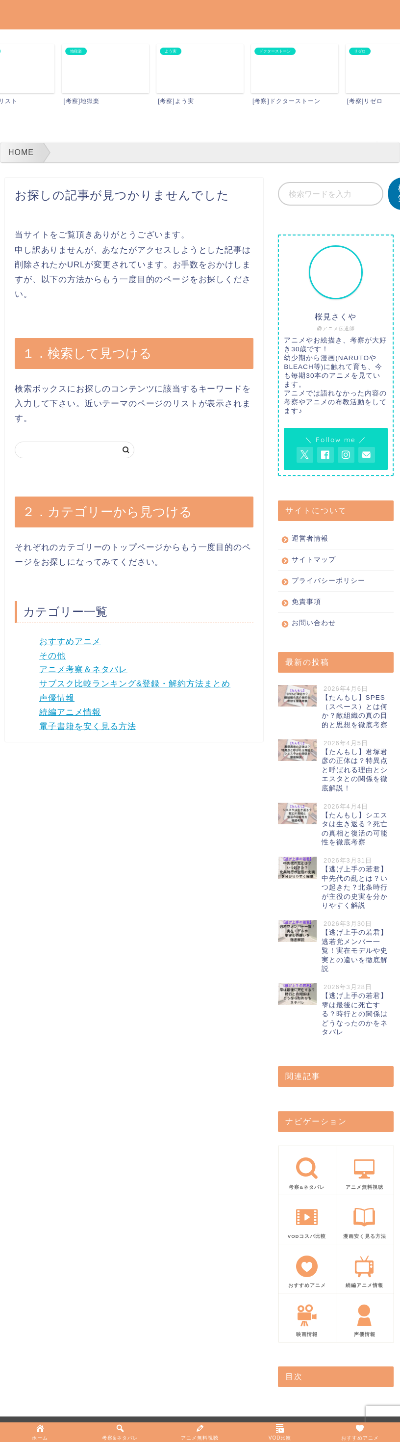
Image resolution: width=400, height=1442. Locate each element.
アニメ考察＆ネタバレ (83, 669)
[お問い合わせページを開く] (366, 455)
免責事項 (306, 601)
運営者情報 (310, 538)
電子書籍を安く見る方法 (87, 726)
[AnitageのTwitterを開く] (305, 455)
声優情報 (57, 698)
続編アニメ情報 (70, 712)
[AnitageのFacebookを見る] (325, 455)
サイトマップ (314, 559)
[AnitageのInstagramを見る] (346, 455)
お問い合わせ (314, 623)
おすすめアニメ (70, 641)
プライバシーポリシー (328, 580)
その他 (52, 655)
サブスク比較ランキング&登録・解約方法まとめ (134, 683)
